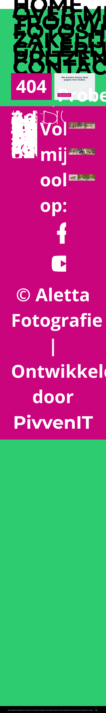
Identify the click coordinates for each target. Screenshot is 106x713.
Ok (96, 709)
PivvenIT (53, 422)
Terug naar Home (64, 95)
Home (48, 4)
